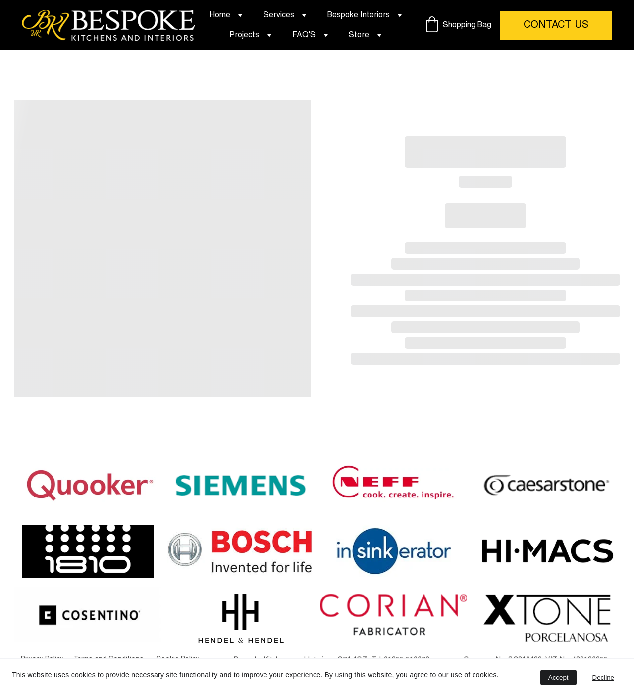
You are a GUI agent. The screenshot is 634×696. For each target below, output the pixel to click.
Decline (603, 677)
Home (219, 15)
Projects (244, 35)
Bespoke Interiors (358, 15)
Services (279, 15)
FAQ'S (304, 35)
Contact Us (556, 25)
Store (359, 35)
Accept (558, 677)
